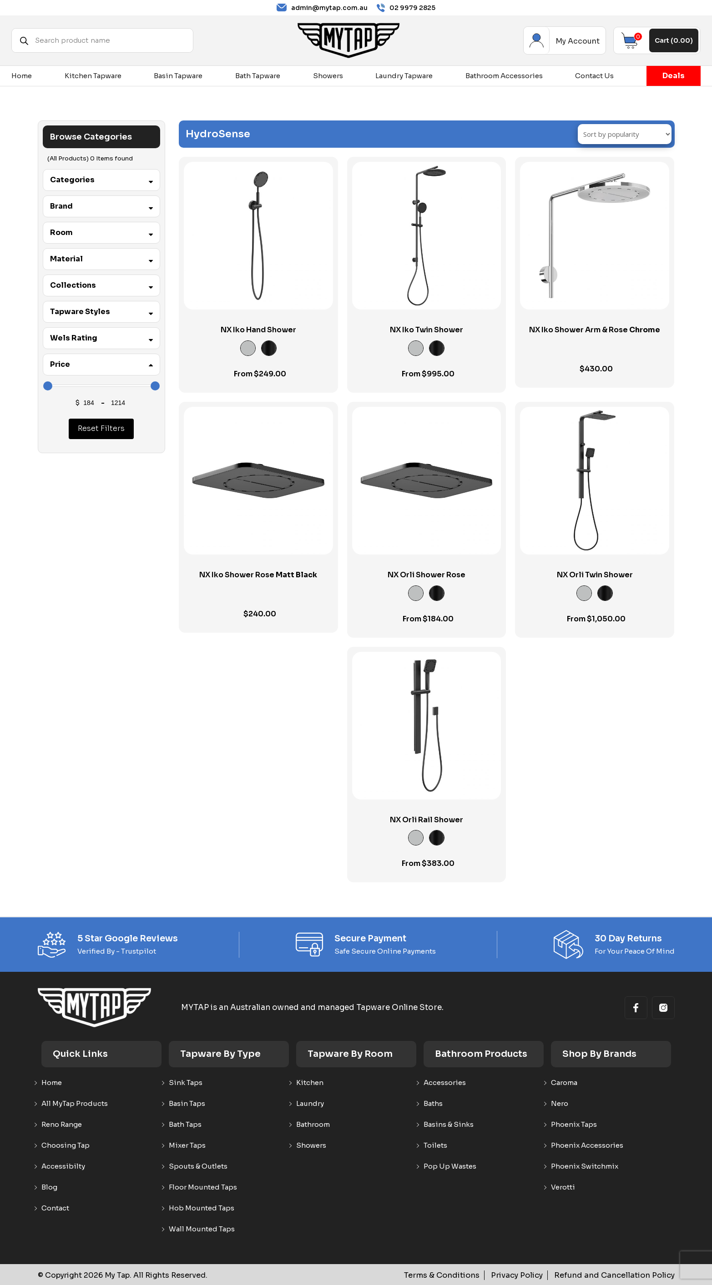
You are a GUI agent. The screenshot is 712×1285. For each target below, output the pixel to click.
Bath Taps (185, 1124)
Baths (433, 1104)
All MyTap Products (74, 1104)
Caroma (564, 1083)
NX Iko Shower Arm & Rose (594, 330)
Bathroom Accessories (504, 76)
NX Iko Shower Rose (258, 575)
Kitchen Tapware (93, 76)
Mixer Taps (187, 1145)
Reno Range (61, 1124)
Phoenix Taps (574, 1124)
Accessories (445, 1083)
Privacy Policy (521, 1275)
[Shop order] (625, 134)
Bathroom (313, 1124)
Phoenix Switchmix (584, 1166)
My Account (537, 40)
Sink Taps (185, 1083)
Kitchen (309, 1083)
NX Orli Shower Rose (426, 575)
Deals (673, 75)
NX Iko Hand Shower (258, 330)
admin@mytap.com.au (322, 8)
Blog (49, 1187)
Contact (55, 1208)
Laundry (310, 1104)
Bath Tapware (257, 76)
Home (21, 76)
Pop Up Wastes (450, 1166)
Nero (559, 1104)
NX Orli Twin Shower (595, 575)
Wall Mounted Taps (202, 1229)
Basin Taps (187, 1104)
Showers (328, 76)
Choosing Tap (65, 1145)
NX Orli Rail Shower (426, 820)
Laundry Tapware (404, 76)
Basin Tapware (178, 76)
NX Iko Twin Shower (426, 330)
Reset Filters (101, 428)
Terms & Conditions (448, 1275)
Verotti (563, 1187)
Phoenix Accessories (587, 1145)
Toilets (435, 1145)
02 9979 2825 (406, 8)
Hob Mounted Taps (201, 1208)
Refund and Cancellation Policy (617, 1275)
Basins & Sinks (449, 1124)
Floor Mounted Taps (203, 1187)
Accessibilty (63, 1166)
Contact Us (594, 76)
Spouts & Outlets (198, 1166)
